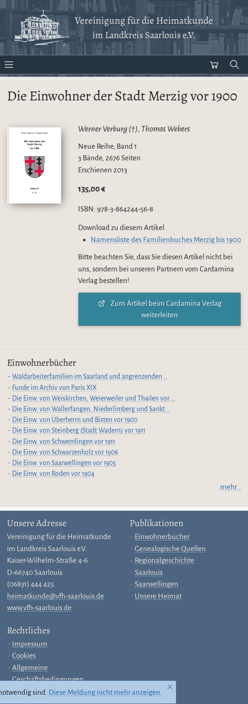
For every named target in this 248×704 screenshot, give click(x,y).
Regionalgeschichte (164, 560)
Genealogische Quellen (170, 549)
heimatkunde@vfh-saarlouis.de (55, 596)
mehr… (230, 487)
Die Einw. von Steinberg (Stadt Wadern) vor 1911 (78, 430)
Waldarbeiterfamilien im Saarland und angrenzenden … (90, 376)
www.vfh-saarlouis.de (39, 608)
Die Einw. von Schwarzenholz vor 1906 (65, 452)
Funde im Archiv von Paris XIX (54, 387)
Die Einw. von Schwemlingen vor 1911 (63, 441)
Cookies (24, 655)
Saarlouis (149, 572)
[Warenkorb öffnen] (214, 64)
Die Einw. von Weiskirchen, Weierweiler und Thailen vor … (93, 398)
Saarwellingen (156, 584)
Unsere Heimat (158, 596)
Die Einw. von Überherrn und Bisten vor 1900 (74, 419)
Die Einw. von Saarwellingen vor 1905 (64, 463)
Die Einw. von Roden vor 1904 (53, 473)
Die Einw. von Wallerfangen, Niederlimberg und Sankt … (91, 409)
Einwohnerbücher (162, 536)
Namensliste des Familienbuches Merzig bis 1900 (166, 239)
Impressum (29, 644)
